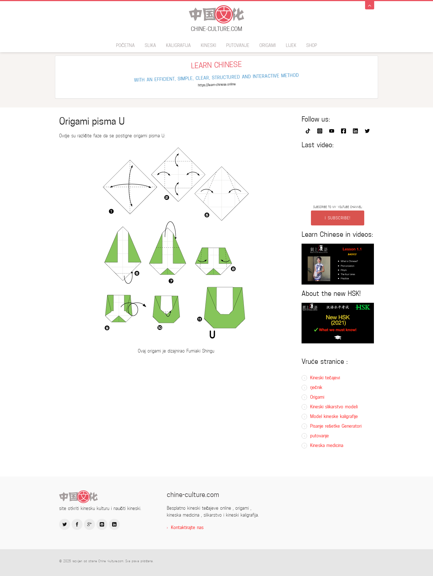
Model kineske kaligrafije (334, 416)
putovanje (237, 45)
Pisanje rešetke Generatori (335, 426)
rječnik (316, 387)
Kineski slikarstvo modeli (334, 406)
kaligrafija (178, 45)
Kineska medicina (326, 445)
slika (150, 45)
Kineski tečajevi (325, 377)
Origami (267, 45)
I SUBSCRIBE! (337, 218)
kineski (208, 45)
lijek (291, 45)
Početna (125, 45)
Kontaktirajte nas (187, 527)
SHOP (311, 45)
